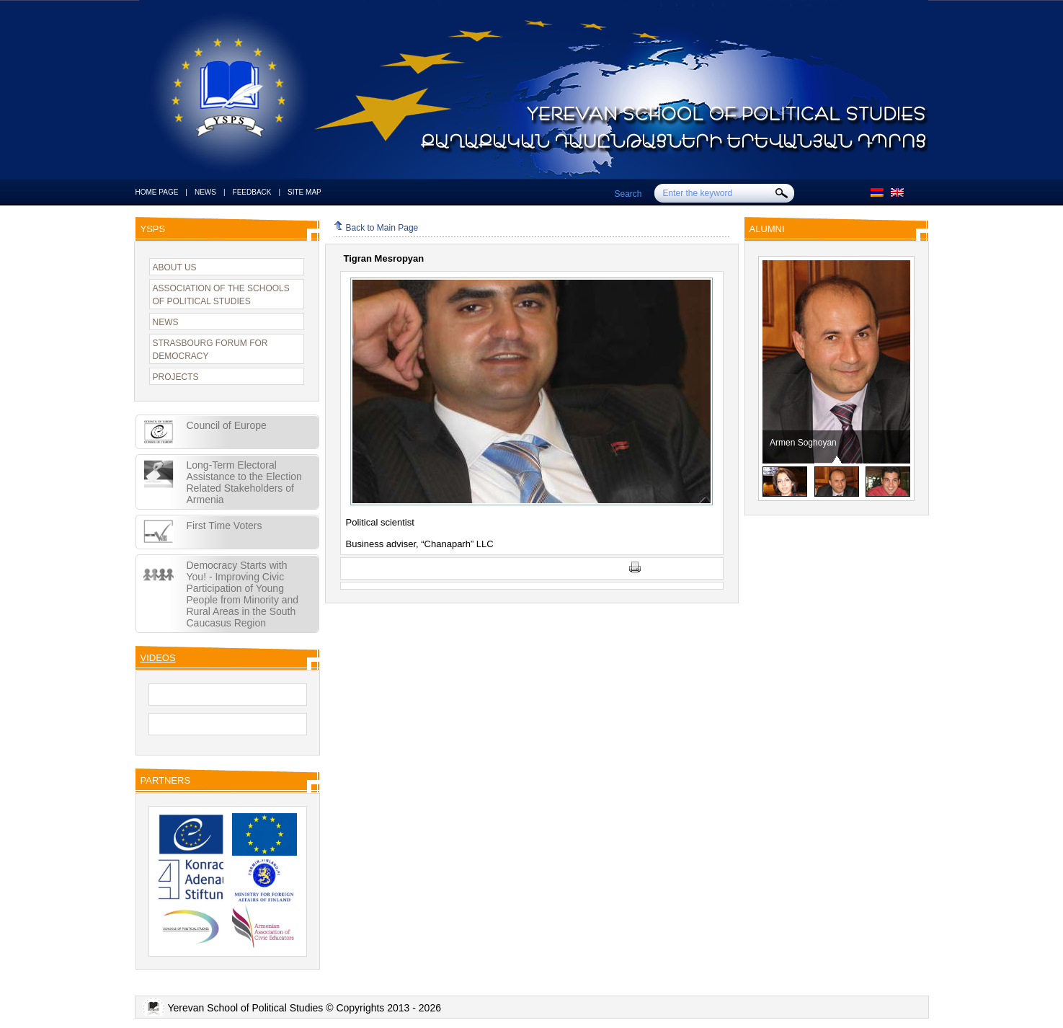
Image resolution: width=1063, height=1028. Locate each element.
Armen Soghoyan (889, 443)
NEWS (205, 192)
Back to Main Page (376, 228)
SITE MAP (304, 192)
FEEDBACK (252, 192)
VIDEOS (158, 657)
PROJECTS (176, 377)
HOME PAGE (157, 192)
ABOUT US (175, 267)
